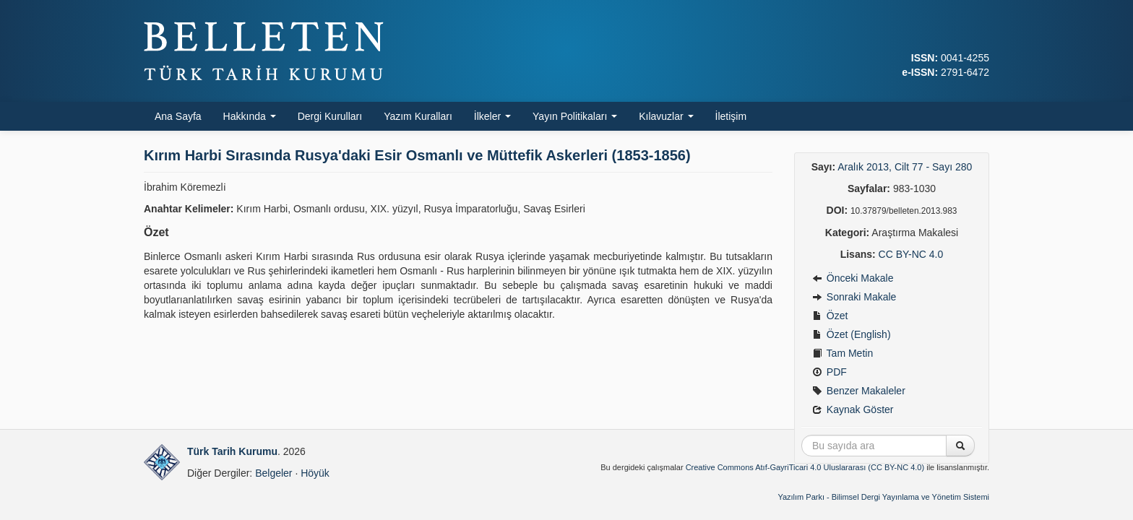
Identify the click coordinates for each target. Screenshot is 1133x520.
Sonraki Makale (854, 297)
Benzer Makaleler (858, 390)
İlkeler (492, 116)
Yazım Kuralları (418, 116)
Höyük (315, 473)
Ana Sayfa (178, 116)
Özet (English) (851, 334)
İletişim (731, 116)
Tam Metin (842, 353)
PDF (829, 372)
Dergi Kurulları (330, 116)
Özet (830, 315)
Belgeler (273, 473)
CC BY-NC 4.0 (911, 254)
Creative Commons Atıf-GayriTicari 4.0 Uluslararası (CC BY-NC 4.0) (805, 467)
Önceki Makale (852, 278)
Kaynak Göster (853, 409)
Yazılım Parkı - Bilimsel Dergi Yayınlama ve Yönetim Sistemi (883, 497)
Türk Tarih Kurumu (232, 451)
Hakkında (249, 116)
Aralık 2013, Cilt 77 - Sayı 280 (904, 167)
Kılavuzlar (666, 116)
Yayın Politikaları (575, 116)
